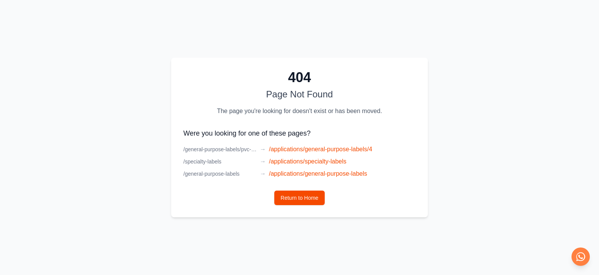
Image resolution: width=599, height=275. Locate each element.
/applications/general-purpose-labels (318, 173)
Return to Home (300, 198)
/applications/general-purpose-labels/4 (320, 149)
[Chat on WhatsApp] (580, 256)
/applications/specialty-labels (307, 161)
